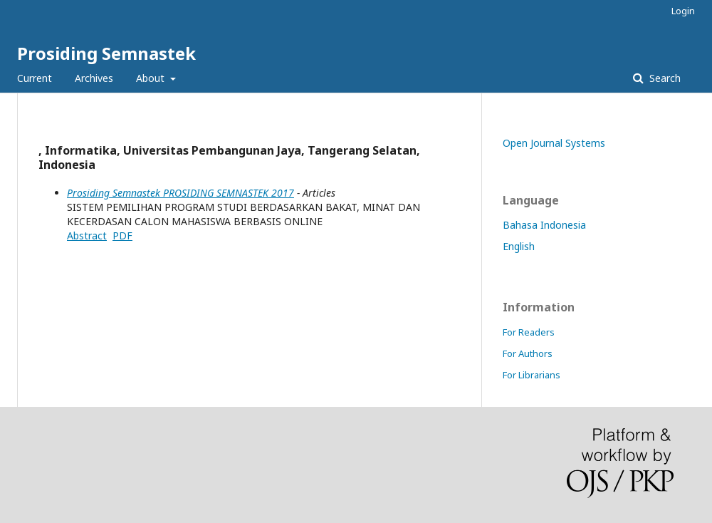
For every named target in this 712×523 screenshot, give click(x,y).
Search (663, 78)
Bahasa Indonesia (544, 225)
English (519, 246)
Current (34, 78)
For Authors (528, 353)
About (151, 78)
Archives (94, 78)
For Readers (529, 332)
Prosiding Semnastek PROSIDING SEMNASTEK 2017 (180, 193)
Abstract (87, 235)
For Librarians (531, 374)
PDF (122, 235)
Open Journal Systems (554, 143)
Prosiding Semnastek (106, 53)
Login (683, 10)
